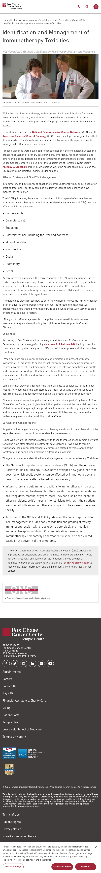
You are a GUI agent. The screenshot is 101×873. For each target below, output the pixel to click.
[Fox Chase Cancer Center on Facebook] (6, 663)
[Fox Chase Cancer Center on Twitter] (15, 663)
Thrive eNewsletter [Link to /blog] (78, 563)
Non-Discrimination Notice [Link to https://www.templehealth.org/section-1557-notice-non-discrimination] (19, 836)
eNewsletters (44, 20)
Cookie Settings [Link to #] (12, 843)
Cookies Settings (13, 869)
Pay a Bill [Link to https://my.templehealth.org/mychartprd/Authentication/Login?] (8, 693)
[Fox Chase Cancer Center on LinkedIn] (32, 663)
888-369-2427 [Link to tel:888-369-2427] (11, 645)
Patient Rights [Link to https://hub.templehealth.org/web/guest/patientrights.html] (12, 822)
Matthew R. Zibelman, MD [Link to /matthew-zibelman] (60, 344)
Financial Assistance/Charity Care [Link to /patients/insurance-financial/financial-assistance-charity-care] (24, 700)
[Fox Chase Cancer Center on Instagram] (23, 663)
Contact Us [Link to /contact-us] (10, 686)
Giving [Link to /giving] (7, 708)
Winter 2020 (78, 20)
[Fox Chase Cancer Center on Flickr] (41, 663)
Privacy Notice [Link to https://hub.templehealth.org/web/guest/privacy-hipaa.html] (12, 829)
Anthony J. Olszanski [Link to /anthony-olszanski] (15, 167)
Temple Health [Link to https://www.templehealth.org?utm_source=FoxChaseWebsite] (12, 722)
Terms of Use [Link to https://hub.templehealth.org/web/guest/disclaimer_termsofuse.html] (11, 814)
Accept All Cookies (62, 869)
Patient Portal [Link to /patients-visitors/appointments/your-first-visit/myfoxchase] (11, 715)
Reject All (85, 869)
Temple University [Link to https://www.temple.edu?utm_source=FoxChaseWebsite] (14, 736)
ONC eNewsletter (61, 20)
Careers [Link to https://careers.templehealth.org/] (8, 679)
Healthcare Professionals (23, 20)
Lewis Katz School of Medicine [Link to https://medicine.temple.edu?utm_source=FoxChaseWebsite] (22, 729)
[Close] (95, 849)
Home (5, 20)
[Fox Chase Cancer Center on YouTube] (50, 663)
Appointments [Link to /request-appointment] (12, 672)
